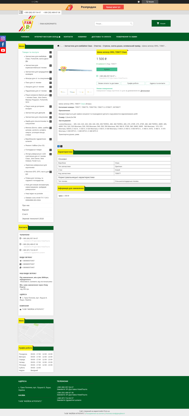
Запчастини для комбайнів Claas (78, 46)
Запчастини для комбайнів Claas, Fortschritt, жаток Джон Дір (37, 58)
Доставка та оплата (101, 37)
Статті (25, 214)
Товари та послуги (30, 52)
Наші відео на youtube (34, 194)
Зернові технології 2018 (33, 218)
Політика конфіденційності (115, 413)
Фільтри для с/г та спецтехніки (37, 78)
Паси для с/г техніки (33, 83)
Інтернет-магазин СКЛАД (46, 37)
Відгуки (25, 210)
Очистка (97, 46)
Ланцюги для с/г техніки (35, 87)
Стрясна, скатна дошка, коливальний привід (121, 46)
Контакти (68, 37)
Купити (107, 69)
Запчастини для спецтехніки (37, 117)
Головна (25, 37)
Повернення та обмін (126, 37)
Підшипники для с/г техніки (36, 91)
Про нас (26, 205)
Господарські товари (34, 150)
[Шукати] (131, 23)
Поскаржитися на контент (95, 413)
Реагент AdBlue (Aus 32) (35, 145)
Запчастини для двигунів (35, 113)
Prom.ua (107, 411)
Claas (83, 104)
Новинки (82, 37)
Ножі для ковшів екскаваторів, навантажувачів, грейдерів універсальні (37, 187)
